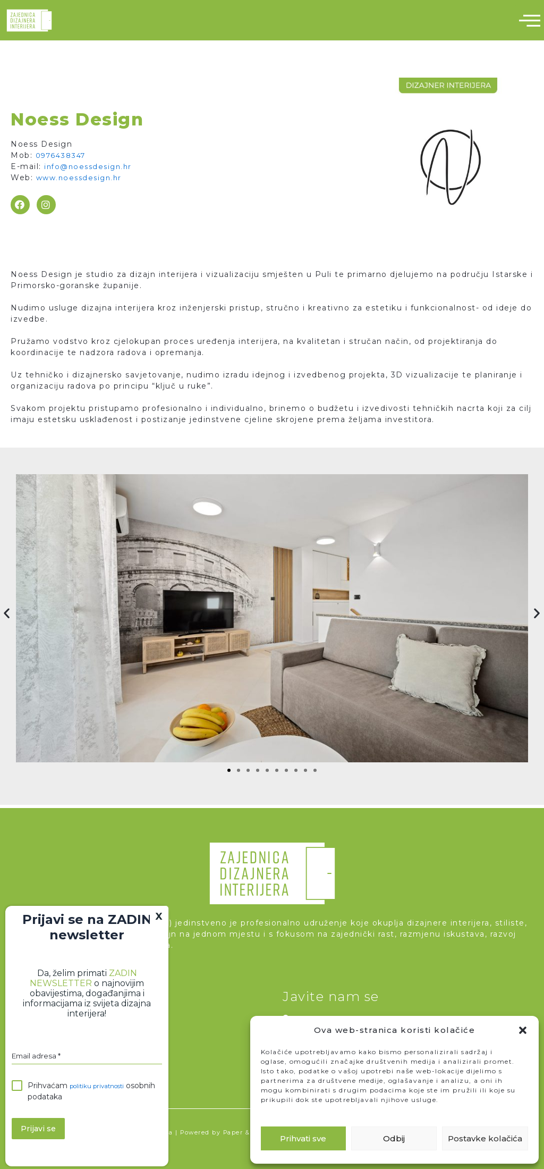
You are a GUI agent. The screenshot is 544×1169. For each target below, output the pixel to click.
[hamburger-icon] (527, 20)
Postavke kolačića (485, 1138)
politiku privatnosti (103, 1088)
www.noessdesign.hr (81, 177)
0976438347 (63, 155)
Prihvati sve (303, 1138)
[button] (522, 1030)
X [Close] (159, 916)
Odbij (394, 1138)
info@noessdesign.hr (90, 166)
